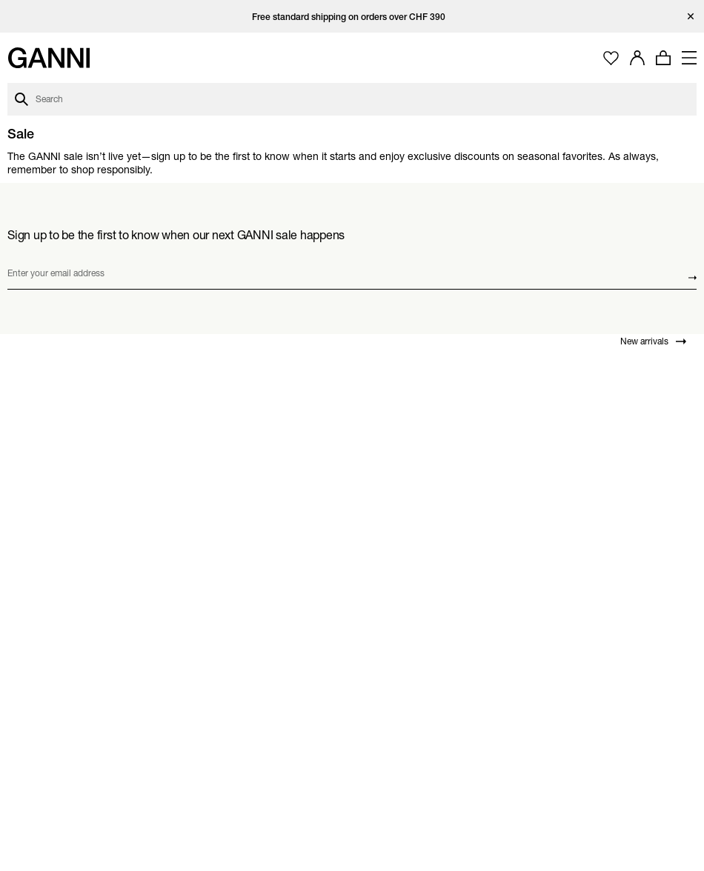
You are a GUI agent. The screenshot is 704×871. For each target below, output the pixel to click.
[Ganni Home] (48, 57)
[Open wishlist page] (611, 58)
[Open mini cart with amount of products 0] (663, 58)
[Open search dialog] (352, 99)
